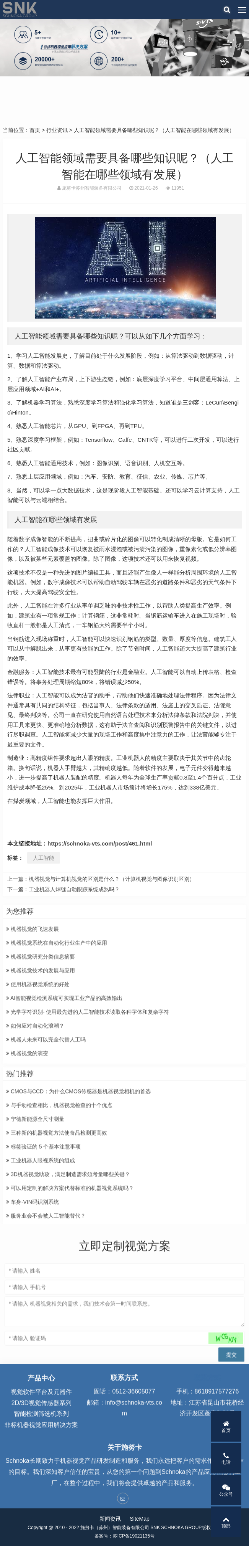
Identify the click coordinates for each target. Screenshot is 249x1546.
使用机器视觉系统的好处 (38, 1072)
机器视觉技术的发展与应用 (40, 1058)
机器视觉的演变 (27, 1141)
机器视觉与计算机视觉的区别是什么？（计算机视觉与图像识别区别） (112, 879)
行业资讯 (57, 130)
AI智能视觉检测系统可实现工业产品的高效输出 (64, 1086)
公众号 (226, 1490)
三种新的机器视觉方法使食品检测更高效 (56, 1221)
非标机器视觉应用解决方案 (41, 1458)
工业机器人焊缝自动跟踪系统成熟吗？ (74, 889)
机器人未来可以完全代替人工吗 (46, 1128)
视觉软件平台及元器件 (41, 1425)
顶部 (226, 1522)
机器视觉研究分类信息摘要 (40, 1045)
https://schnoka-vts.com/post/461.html (99, 843)
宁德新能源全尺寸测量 (35, 1207)
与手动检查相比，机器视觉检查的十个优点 (59, 1193)
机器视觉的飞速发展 (32, 1017)
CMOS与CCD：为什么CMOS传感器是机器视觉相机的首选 (78, 1179)
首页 (34, 130)
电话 (226, 1458)
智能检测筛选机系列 (41, 1447)
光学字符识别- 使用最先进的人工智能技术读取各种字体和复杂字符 (87, 1100)
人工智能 (43, 858)
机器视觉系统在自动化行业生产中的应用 (56, 1031)
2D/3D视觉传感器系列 (41, 1436)
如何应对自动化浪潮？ (35, 1114)
